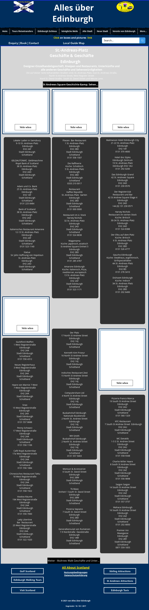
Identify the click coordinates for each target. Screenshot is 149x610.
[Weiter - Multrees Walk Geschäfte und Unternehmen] (73, 561)
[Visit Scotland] (27, 590)
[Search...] (118, 40)
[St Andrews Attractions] (120, 581)
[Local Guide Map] (73, 43)
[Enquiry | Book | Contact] (23, 43)
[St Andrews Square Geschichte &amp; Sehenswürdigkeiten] (70, 84)
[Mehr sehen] (25, 127)
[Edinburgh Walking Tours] (27, 580)
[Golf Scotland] (27, 571)
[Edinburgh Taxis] (120, 590)
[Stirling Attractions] (120, 571)
